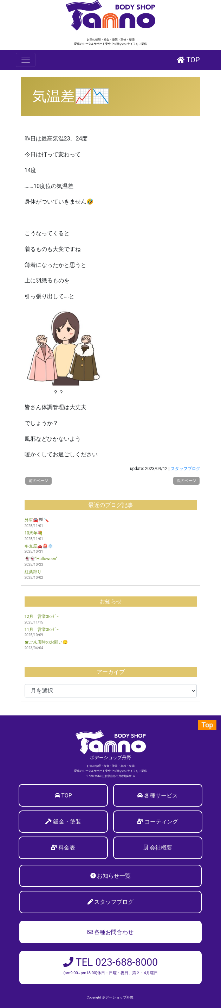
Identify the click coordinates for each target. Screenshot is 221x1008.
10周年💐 (34, 533)
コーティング (161, 821)
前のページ (38, 480)
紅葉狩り (33, 571)
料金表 (66, 847)
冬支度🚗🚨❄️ (39, 546)
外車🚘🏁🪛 (37, 520)
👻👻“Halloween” (41, 558)
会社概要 (161, 847)
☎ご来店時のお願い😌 (46, 642)
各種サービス (161, 795)
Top (207, 725)
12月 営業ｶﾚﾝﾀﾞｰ (42, 616)
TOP (188, 60)
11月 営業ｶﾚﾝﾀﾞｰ (42, 629)
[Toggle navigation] (25, 60)
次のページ (186, 480)
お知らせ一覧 (114, 875)
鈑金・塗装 (67, 821)
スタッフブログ (185, 468)
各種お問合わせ (110, 932)
